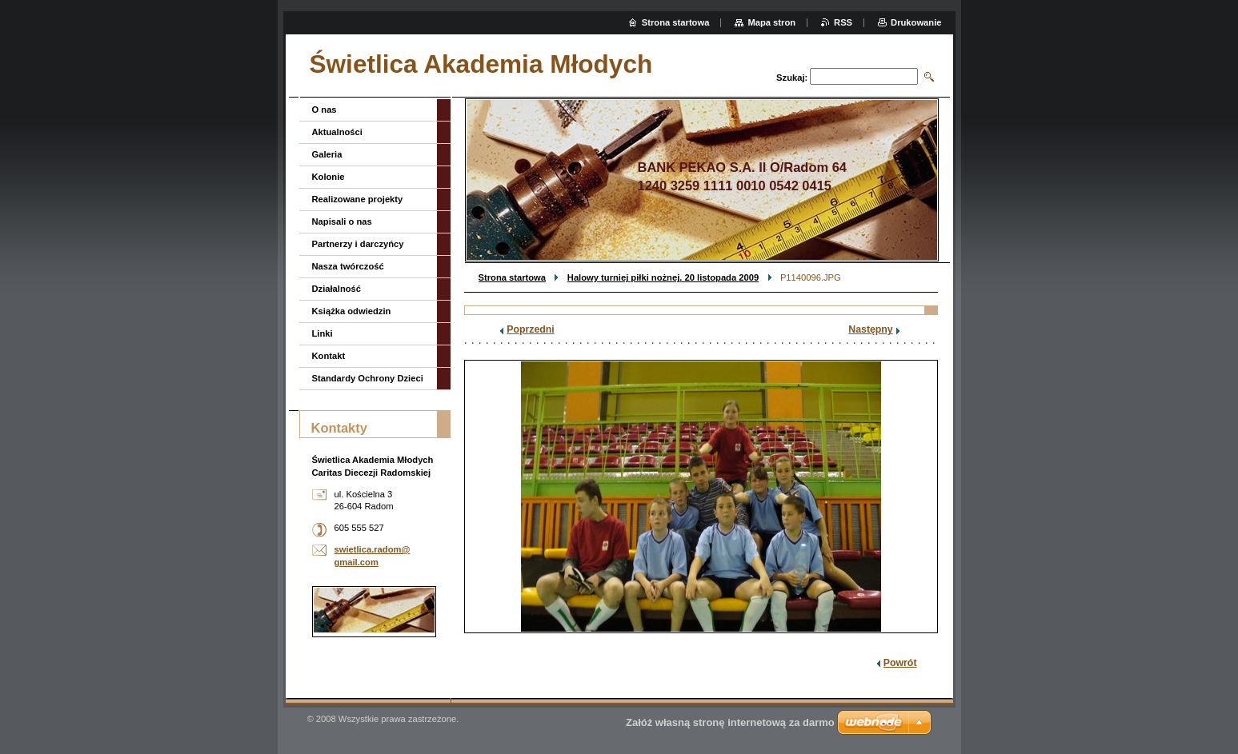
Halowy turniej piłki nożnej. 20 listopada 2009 (663, 277)
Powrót (900, 662)
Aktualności (337, 132)
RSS (843, 22)
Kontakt (329, 356)
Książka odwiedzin (351, 311)
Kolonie (328, 177)
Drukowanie (916, 22)
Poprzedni (531, 329)
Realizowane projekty (357, 199)
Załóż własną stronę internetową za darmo (730, 722)
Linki (322, 333)
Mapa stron (771, 22)
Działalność (337, 288)
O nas (324, 109)
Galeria (327, 154)
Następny (870, 329)
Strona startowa (513, 277)
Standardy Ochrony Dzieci (367, 378)
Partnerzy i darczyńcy (358, 244)
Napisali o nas (342, 221)
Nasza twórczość (348, 266)
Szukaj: (791, 77)
